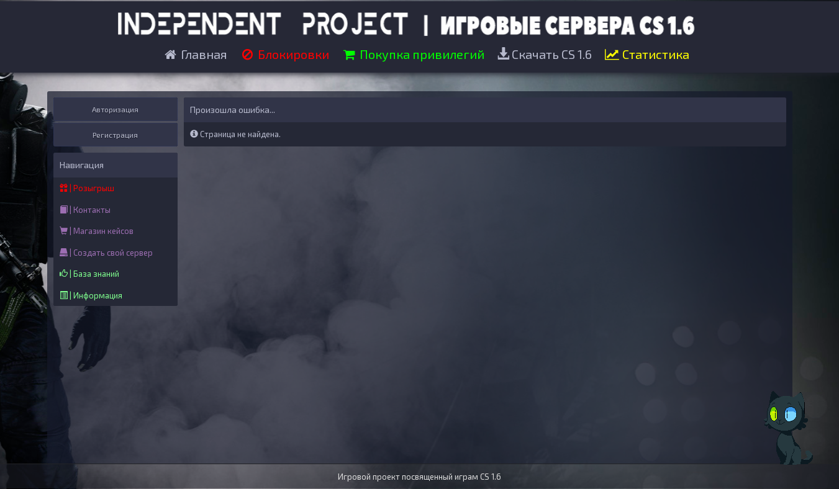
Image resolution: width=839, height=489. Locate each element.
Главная (195, 54)
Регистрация (115, 134)
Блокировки (284, 54)
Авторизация (115, 109)
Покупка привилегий (413, 54)
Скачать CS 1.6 (544, 54)
